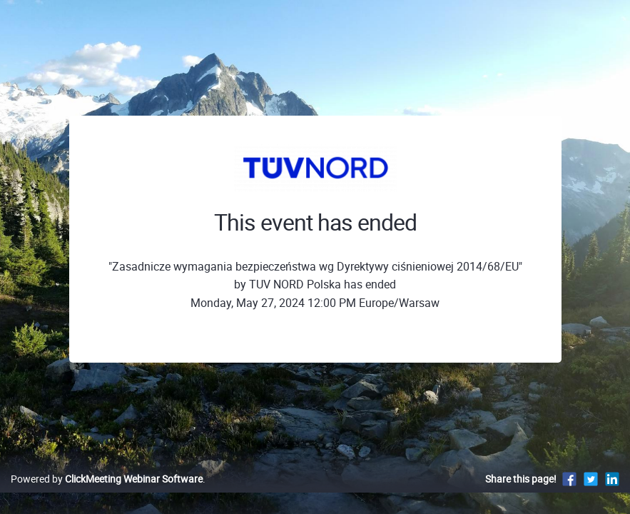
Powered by (107, 493)
